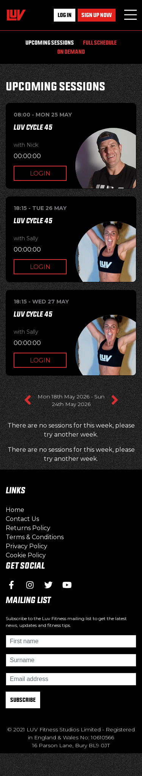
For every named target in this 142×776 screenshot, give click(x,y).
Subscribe (23, 699)
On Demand (71, 51)
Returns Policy (28, 528)
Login (40, 173)
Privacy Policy (26, 546)
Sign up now (96, 15)
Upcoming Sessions (49, 42)
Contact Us (22, 519)
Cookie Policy (26, 555)
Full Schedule (100, 42)
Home (15, 509)
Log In (65, 15)
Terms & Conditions (35, 537)
